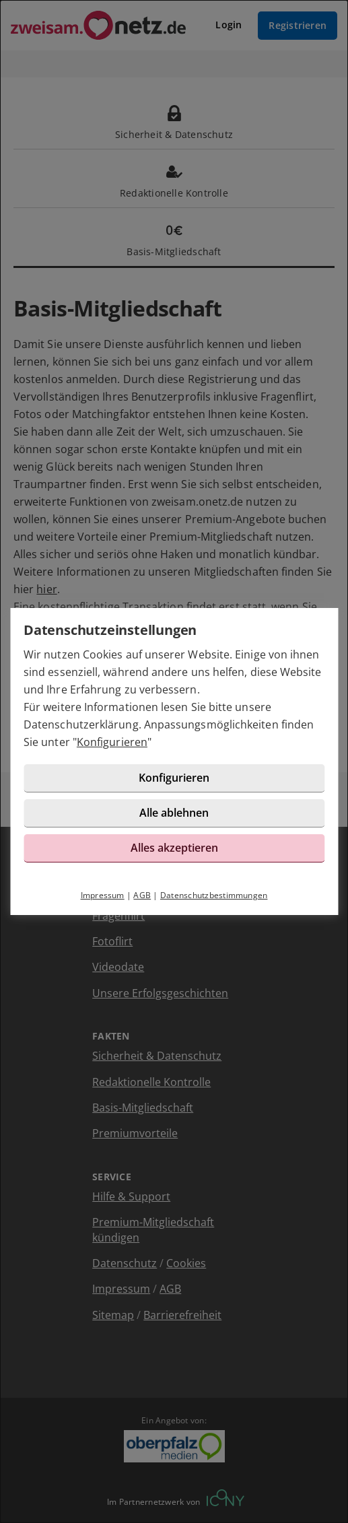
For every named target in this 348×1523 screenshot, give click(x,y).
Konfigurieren (112, 742)
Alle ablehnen (174, 812)
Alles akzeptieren (174, 847)
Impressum (103, 895)
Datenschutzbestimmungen (214, 895)
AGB (142, 895)
